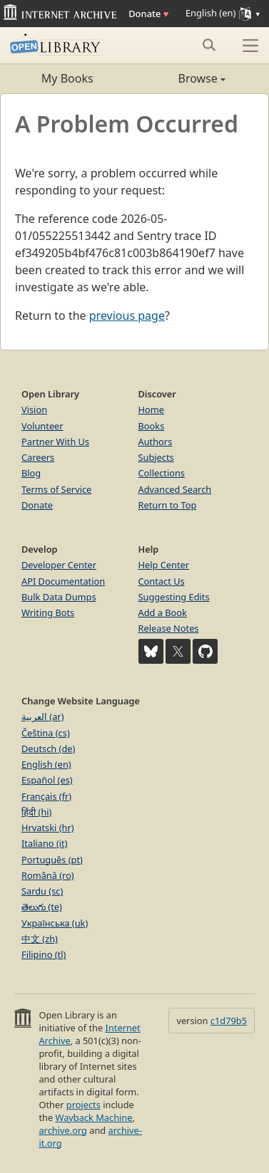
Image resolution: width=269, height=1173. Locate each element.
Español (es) (47, 779)
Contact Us (161, 581)
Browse (180, 78)
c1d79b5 (228, 1020)
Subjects (156, 457)
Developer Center (58, 564)
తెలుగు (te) (41, 906)
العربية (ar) (42, 716)
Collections (162, 472)
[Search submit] (208, 45)
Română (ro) (47, 875)
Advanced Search (175, 489)
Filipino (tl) (43, 954)
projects (83, 1104)
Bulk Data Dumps (58, 596)
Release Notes (168, 628)
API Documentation (63, 581)
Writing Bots (47, 612)
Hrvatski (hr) (47, 827)
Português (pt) (52, 859)
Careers (37, 457)
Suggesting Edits (174, 596)
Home (151, 409)
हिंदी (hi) (36, 812)
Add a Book (162, 612)
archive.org (62, 1130)
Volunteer (42, 425)
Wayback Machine (94, 1117)
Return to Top (167, 505)
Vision (34, 409)
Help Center (164, 564)
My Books (67, 78)
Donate (148, 13)
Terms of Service (56, 489)
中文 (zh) (39, 938)
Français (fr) (46, 796)
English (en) (46, 764)
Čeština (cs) (45, 732)
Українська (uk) (54, 923)
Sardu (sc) (42, 891)
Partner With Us (55, 441)
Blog (31, 472)
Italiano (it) (44, 843)
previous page (127, 315)
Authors (155, 441)
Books (151, 425)
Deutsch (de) (48, 748)
